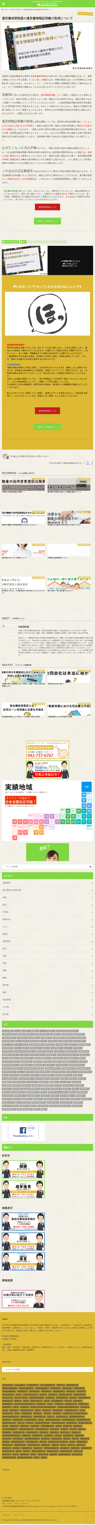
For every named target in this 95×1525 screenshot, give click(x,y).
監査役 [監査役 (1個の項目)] (67, 1090)
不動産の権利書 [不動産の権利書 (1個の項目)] (42, 1035)
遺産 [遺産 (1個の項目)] (15, 1107)
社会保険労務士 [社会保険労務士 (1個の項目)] (17, 1093)
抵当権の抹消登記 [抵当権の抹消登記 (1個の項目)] (42, 1073)
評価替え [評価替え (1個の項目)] (7, 1100)
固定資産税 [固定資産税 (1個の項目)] (58, 1059)
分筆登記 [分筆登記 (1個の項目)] (59, 1052)
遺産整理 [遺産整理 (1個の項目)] (24, 1107)
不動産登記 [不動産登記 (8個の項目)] (34, 1039)
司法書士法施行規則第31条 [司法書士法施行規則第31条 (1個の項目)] (68, 1056)
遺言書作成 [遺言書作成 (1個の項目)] (77, 1107)
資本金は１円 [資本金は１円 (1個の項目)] (8, 1103)
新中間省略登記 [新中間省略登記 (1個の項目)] (47, 1076)
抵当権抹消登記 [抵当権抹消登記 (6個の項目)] (58, 1073)
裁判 (5, 993)
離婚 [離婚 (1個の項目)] (44, 1110)
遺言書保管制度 (44, 242)
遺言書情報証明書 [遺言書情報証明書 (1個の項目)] (25, 1110)
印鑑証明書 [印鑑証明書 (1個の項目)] (83, 1052)
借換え (6, 934)
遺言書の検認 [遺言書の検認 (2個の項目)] (64, 1107)
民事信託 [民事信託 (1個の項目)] (44, 1083)
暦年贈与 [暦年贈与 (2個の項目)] (67, 1076)
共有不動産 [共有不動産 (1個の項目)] (7, 1052)
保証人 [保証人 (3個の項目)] (73, 1045)
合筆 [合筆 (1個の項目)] (5, 1059)
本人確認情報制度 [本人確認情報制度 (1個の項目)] (10, 1080)
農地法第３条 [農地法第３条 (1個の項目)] (53, 1103)
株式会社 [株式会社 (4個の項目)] (54, 1080)
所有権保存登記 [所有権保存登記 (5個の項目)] (68, 1069)
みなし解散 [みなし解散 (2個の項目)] (20, 1032)
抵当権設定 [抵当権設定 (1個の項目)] (72, 1073)
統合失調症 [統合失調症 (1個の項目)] (7, 1097)
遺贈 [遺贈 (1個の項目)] (36, 1110)
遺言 (24, 242)
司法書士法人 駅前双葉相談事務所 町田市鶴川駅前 (28, 1521)
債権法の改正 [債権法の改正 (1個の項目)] (36, 1049)
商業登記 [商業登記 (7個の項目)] (47, 1059)
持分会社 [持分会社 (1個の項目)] (14, 1076)
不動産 (6, 913)
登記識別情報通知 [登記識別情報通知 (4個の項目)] (32, 1090)
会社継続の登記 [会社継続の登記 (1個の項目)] (65, 1042)
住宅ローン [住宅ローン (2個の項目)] (7, 1045)
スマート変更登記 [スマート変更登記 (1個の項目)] (47, 1032)
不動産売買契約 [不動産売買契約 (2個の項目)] (9, 1039)
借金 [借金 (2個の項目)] (26, 1049)
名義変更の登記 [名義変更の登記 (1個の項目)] (26, 1059)
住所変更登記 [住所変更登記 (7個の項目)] (62, 1045)
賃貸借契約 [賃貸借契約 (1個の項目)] (86, 1100)
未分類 (6, 1015)
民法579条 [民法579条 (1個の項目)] (65, 1083)
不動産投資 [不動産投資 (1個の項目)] (22, 1039)
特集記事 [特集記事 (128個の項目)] (38, 1086)
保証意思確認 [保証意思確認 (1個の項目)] (84, 1045)
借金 (5, 964)
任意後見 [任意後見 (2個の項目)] (81, 1039)
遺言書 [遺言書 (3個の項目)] (53, 1107)
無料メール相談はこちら (47, 221)
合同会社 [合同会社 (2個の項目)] (85, 1056)
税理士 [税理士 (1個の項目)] (43, 1093)
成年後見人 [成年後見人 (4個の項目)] (18, 1069)
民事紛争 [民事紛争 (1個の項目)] (54, 1083)
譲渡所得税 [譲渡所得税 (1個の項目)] (27, 1100)
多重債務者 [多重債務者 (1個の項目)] (27, 1062)
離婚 (5, 978)
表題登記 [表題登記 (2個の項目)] (45, 1097)
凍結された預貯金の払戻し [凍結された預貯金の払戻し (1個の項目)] (25, 1052)
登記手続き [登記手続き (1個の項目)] (68, 1086)
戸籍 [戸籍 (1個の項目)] (40, 1069)
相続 (5, 898)
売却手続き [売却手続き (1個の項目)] (7, 1062)
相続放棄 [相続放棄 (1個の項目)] (85, 1090)
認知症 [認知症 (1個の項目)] (16, 1100)
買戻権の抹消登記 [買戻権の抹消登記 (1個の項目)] (51, 1100)
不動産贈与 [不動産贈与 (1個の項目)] (46, 1039)
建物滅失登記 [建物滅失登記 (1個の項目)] (26, 1066)
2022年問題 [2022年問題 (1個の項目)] (8, 1032)
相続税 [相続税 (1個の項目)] (6, 1093)
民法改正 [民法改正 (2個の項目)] (76, 1083)
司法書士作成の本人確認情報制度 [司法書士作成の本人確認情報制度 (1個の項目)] (43, 1056)
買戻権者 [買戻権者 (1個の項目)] (65, 1100)
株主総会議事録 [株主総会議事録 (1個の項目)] (42, 1080)
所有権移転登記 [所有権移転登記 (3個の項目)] (83, 1069)
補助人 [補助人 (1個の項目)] (71, 1097)
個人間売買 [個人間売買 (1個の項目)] (7, 1049)
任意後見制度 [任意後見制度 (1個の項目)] (8, 1042)
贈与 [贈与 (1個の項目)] (18, 1103)
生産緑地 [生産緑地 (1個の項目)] (49, 1086)
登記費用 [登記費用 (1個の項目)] (45, 1090)
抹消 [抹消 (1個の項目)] (5, 1076)
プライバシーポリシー (19, 1516)
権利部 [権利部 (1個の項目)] (82, 1080)
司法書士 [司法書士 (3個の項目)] (24, 1056)
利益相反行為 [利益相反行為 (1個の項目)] (71, 1052)
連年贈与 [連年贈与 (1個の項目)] (78, 1103)
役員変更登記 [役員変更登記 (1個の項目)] (62, 1066)
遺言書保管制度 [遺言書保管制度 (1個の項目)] (9, 1110)
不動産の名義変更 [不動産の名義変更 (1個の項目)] (10, 1035)
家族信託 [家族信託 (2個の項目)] (38, 1062)
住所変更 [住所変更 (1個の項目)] (50, 1045)
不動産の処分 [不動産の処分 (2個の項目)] (72, 1032)
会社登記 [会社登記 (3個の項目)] (53, 1042)
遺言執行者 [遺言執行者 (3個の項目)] (43, 1107)
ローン (6, 927)
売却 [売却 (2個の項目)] (82, 1059)
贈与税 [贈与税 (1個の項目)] (26, 1103)
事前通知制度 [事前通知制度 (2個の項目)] (59, 1039)
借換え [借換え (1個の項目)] (18, 1049)
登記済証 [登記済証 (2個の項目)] (79, 1086)
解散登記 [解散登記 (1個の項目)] (81, 1097)
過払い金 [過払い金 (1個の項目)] (7, 1107)
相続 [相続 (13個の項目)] (75, 1090)
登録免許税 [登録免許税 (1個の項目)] (57, 1090)
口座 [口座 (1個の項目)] (15, 1056)
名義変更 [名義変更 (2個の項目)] (14, 1059)
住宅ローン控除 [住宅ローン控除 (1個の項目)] (21, 1045)
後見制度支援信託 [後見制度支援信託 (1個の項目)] (77, 1066)
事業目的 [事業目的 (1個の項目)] (71, 1039)
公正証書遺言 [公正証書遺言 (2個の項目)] (57, 1049)
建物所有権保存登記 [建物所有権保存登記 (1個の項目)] (11, 1066)
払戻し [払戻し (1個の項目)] (21, 1073)
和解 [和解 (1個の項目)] (37, 1059)
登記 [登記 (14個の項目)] (58, 1086)
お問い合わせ (6, 1516)
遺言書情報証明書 (60, 242)
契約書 (6, 986)
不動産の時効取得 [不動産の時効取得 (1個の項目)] (26, 1035)
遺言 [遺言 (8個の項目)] (33, 1107)
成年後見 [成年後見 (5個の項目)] (7, 1069)
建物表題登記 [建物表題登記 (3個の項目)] (39, 1066)
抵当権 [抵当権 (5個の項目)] (29, 1073)
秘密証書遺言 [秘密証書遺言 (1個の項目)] (32, 1093)
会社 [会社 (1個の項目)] (18, 1042)
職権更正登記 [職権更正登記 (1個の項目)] (20, 1097)
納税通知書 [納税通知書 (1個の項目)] (82, 1093)
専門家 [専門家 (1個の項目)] (47, 1062)
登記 (5, 949)
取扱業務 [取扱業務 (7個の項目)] (7, 1056)
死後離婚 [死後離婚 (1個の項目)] (7, 1083)
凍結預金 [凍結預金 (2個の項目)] (41, 1052)
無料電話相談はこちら (47, 207)
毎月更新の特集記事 (11, 242)
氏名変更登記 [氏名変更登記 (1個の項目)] (18, 1083)
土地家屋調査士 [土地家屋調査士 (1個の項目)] (71, 1059)
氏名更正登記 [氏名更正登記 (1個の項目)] (32, 1083)
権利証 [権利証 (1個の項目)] (73, 1080)
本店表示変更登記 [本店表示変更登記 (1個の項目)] (26, 1080)
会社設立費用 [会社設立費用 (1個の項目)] (79, 1042)
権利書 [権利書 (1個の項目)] (64, 1080)
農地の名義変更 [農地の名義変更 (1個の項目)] (38, 1103)
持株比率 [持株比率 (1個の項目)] (24, 1076)
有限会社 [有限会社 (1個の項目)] (78, 1076)
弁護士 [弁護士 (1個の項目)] (50, 1066)
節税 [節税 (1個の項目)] (72, 1093)
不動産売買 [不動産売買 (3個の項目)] (79, 1035)
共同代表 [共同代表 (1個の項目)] (78, 1049)
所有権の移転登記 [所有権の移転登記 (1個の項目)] (53, 1069)
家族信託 (7, 920)
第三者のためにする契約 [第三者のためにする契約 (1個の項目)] (58, 1093)
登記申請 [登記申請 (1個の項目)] (7, 1090)
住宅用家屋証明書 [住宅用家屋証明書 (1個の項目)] (36, 1045)
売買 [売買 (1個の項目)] (17, 1062)
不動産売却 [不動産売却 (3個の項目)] (67, 1035)
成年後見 (7, 942)
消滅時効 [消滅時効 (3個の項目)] (26, 1086)
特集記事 (32, 242)
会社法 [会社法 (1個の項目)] (43, 1042)
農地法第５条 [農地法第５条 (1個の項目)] (66, 1103)
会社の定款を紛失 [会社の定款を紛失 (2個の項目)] (30, 1042)
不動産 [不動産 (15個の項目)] (61, 1032)
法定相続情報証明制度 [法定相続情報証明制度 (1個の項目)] (11, 1086)
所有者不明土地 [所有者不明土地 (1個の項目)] (9, 1073)
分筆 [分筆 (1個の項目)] (50, 1052)
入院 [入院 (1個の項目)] (46, 1049)
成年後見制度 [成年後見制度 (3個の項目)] (30, 1069)
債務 (5, 971)
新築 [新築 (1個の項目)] (58, 1076)
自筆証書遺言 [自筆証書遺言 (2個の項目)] (33, 1097)
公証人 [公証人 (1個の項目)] (68, 1049)
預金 (5, 956)
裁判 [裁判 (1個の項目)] (63, 1097)
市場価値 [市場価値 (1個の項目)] (57, 1062)
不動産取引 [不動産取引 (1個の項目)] (55, 1035)
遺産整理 (7, 883)
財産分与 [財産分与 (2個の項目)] (38, 1100)
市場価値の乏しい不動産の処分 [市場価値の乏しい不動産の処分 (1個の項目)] (75, 1062)
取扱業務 (7, 1000)
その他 (6, 1007)
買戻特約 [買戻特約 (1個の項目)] (75, 1100)
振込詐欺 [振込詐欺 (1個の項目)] (35, 1076)
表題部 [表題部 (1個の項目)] (55, 1097)
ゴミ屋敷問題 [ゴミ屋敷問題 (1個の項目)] (32, 1032)
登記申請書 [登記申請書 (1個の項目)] (18, 1090)
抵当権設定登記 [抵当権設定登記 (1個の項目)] (85, 1073)
